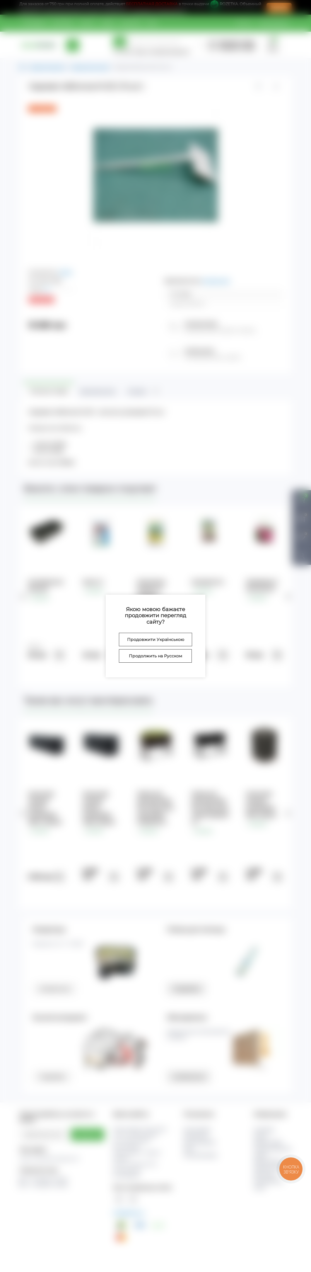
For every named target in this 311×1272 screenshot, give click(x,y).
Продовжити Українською (155, 639)
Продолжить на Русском (155, 656)
